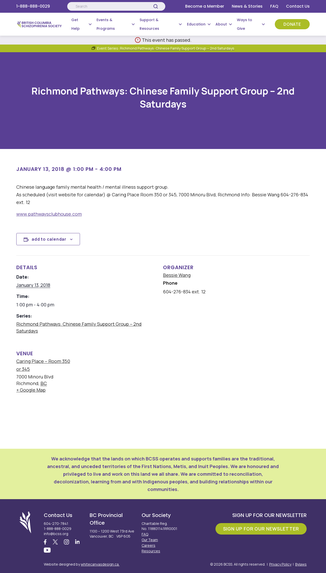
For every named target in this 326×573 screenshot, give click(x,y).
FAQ (274, 6)
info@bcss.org (56, 533)
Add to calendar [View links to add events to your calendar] (49, 239)
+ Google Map (31, 390)
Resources (151, 551)
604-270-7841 (56, 523)
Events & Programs (106, 24)
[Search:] (116, 6)
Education (196, 24)
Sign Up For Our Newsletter (261, 529)
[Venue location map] (195, 376)
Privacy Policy (280, 564)
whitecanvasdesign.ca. (100, 564)
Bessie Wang (177, 275)
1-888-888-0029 (33, 6)
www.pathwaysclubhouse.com (49, 214)
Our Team (150, 539)
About (221, 24)
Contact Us (298, 6)
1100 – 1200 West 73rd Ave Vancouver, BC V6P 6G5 (112, 534)
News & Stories (247, 6)
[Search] (156, 6)
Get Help (75, 24)
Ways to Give (244, 24)
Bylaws (301, 564)
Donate (292, 24)
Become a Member (204, 6)
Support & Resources (149, 24)
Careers (148, 545)
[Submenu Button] (90, 24)
